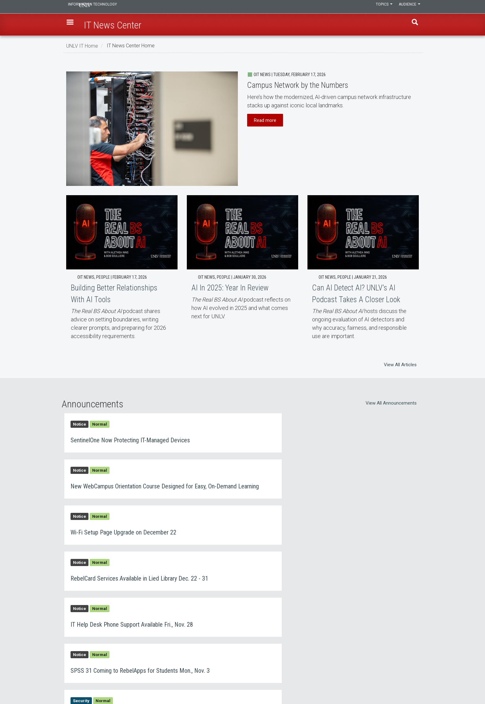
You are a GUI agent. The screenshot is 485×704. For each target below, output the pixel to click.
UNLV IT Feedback (329, 629)
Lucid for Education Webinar (333, 580)
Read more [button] (265, 120)
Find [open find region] (412, 25)
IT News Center (85, 645)
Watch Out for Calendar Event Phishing (152, 580)
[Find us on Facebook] (404, 681)
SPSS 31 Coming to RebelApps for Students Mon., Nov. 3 (333, 534)
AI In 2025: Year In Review (242, 260)
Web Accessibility (208, 661)
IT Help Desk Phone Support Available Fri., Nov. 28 (152, 534)
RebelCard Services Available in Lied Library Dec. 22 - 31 (333, 488)
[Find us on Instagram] (408, 681)
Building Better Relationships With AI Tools (122, 270)
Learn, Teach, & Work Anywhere (101, 629)
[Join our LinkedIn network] (411, 681)
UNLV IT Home (82, 46)
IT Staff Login (84, 661)
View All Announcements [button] (391, 403)
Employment (203, 645)
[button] (73, 25)
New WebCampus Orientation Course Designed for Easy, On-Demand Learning (333, 437)
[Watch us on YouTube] (417, 681)
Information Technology (108, 7)
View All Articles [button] (400, 364)
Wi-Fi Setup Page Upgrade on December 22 (152, 488)
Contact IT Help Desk (211, 629)
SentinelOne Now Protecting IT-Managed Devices (152, 437)
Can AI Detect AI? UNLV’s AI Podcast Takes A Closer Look (363, 274)
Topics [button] (379, 7)
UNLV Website (325, 645)
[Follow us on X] (414, 681)
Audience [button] (408, 7)
